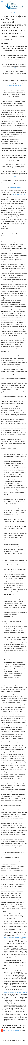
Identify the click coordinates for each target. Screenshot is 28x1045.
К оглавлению (6, 1035)
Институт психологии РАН (11, 929)
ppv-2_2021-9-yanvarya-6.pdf (11, 1030)
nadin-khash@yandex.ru (15, 77)
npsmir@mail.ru (14, 61)
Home (2, 12)
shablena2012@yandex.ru (14, 85)
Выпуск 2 (14, 12)
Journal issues (8, 12)
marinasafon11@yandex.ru (14, 68)
